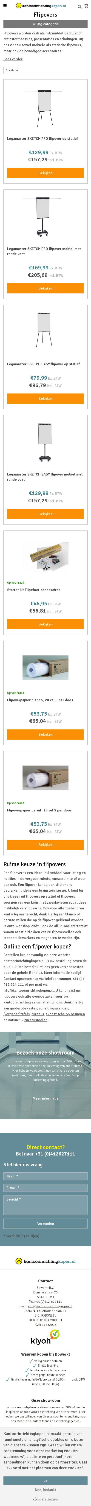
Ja (45, 1481)
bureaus (37, 1014)
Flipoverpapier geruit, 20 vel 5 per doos (39, 810)
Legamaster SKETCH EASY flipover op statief (43, 364)
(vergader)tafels (16, 1014)
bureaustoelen (35, 1020)
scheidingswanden (53, 1008)
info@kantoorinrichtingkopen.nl (50, 1306)
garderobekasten (23, 1008)
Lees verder (13, 59)
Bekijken (46, 173)
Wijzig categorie (45, 24)
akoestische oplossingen (65, 1014)
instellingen (45, 1499)
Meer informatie (46, 1098)
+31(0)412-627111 (48, 1302)
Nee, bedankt (45, 1490)
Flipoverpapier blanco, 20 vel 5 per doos (40, 700)
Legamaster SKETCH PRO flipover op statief (42, 138)
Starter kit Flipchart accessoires (33, 590)
